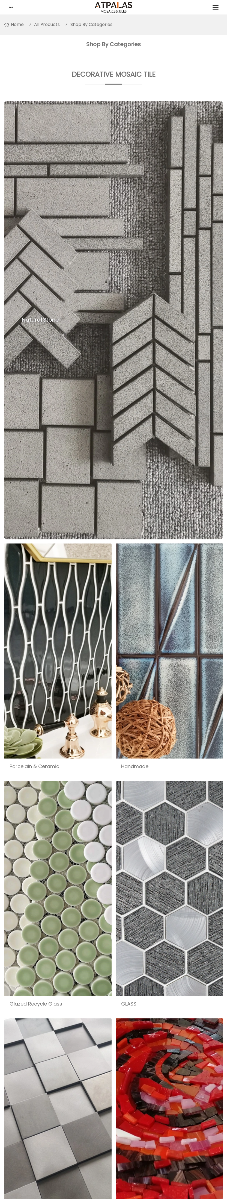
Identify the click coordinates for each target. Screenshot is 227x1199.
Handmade (134, 766)
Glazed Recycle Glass (36, 1003)
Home (17, 24)
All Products (47, 24)
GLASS (128, 1003)
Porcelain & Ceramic (34, 766)
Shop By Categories (91, 24)
